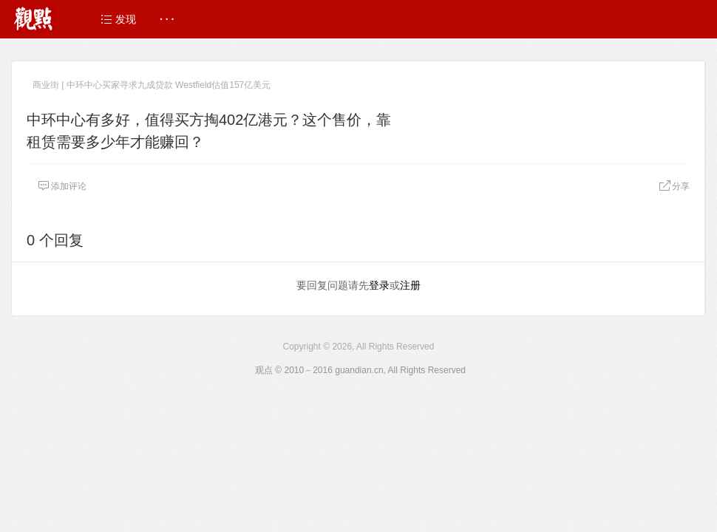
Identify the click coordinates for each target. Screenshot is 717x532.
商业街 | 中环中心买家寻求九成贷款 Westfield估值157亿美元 (152, 85)
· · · (167, 19)
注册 (410, 285)
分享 (674, 186)
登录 (379, 285)
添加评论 (62, 186)
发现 (118, 19)
